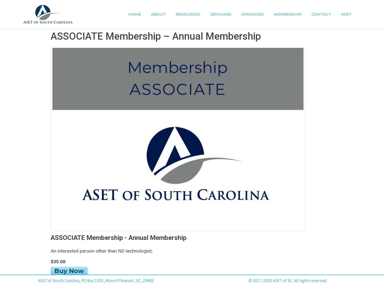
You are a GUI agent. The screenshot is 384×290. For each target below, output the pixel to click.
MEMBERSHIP (288, 14)
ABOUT (158, 14)
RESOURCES (188, 14)
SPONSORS (252, 14)
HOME (134, 14)
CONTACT (321, 14)
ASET (346, 14)
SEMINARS (220, 14)
